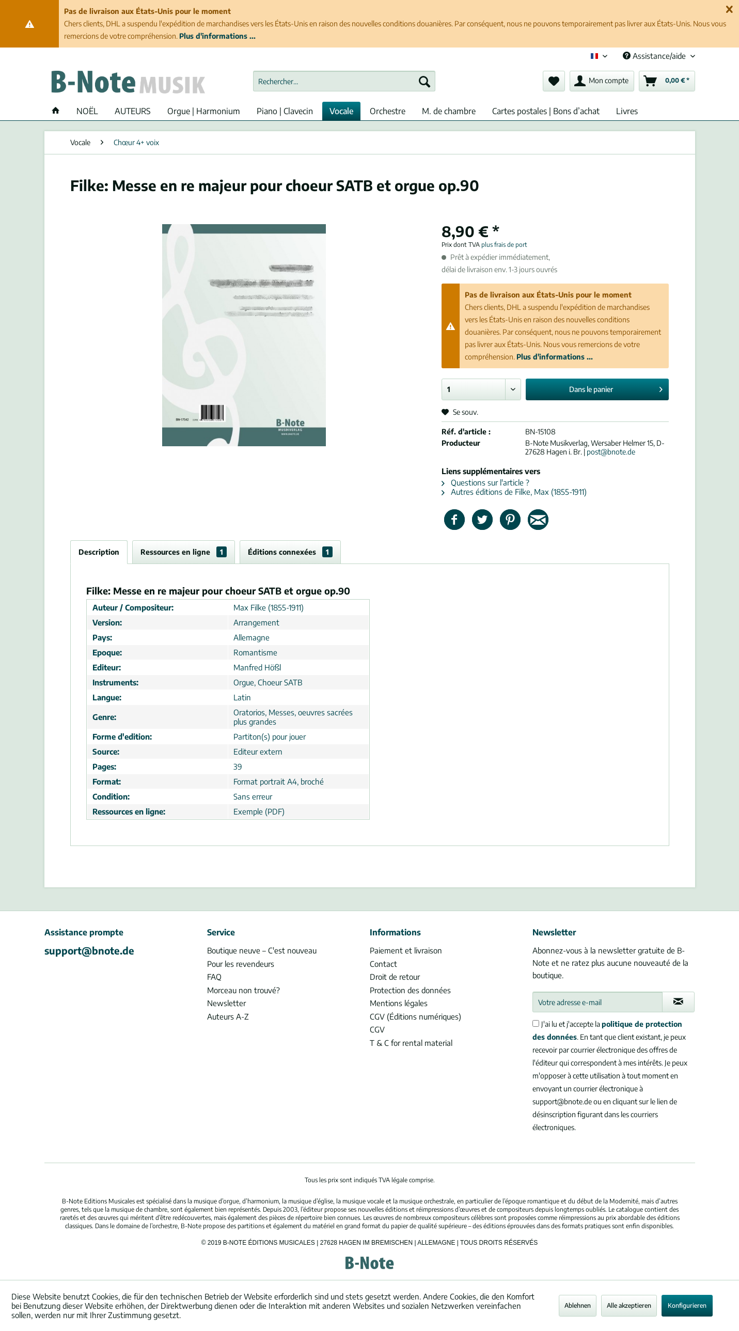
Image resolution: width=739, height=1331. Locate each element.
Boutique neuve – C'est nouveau (262, 950)
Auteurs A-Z (228, 1016)
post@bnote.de (611, 451)
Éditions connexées (290, 551)
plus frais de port (504, 244)
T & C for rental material (411, 1042)
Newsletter (226, 1003)
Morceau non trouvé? (243, 990)
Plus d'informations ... (217, 36)
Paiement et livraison (406, 950)
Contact (383, 963)
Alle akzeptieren (629, 1305)
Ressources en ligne (183, 551)
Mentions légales (399, 1003)
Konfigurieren (687, 1305)
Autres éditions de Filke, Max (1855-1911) (514, 491)
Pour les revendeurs (240, 963)
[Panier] (667, 81)
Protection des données (410, 990)
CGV (377, 1029)
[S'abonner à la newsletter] (678, 1002)
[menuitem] (344, 81)
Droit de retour (395, 976)
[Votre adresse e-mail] (597, 1002)
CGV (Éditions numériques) (415, 1016)
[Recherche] (424, 81)
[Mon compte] (602, 81)
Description (98, 551)
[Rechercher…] (344, 81)
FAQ (214, 976)
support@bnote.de (89, 950)
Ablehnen (577, 1305)
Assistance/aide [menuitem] (655, 55)
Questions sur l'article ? (485, 482)
